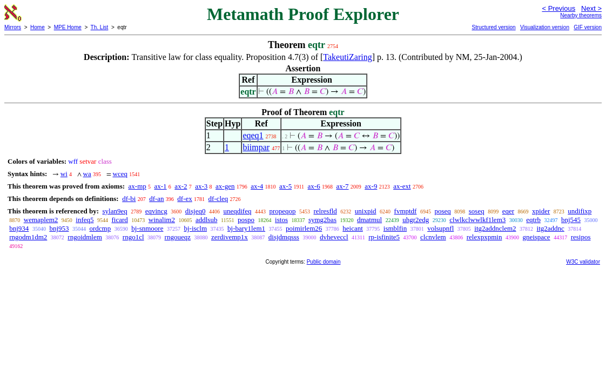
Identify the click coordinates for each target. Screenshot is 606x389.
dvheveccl (334, 237)
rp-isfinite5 (384, 237)
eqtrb (533, 220)
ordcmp (100, 228)
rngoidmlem (85, 237)
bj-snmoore (147, 228)
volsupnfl (440, 228)
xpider (541, 211)
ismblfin (395, 228)
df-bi (129, 198)
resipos (581, 237)
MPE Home (68, 27)
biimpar (256, 147)
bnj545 (571, 220)
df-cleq (218, 198)
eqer (508, 211)
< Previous (558, 8)
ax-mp (137, 186)
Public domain (324, 262)
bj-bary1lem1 (246, 228)
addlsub (206, 220)
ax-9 (371, 186)
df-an (156, 198)
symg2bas (322, 220)
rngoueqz (178, 237)
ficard (120, 220)
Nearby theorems (581, 15)
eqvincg (156, 211)
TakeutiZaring (347, 57)
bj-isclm (195, 228)
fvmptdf (405, 211)
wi (64, 174)
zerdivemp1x (229, 237)
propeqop (282, 211)
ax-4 (257, 186)
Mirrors (12, 27)
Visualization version (544, 27)
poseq (442, 211)
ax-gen (225, 186)
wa (87, 174)
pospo (246, 220)
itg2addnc (550, 228)
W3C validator (583, 262)
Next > (591, 8)
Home (37, 27)
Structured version (493, 27)
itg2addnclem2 (495, 228)
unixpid (365, 211)
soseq (476, 211)
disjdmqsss (283, 237)
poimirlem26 (304, 228)
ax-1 (160, 186)
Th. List (100, 27)
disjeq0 (195, 211)
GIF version (588, 27)
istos (281, 220)
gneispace (536, 237)
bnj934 (19, 228)
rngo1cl (133, 237)
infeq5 (84, 220)
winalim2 (162, 220)
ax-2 (180, 186)
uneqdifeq (237, 211)
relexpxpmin (484, 237)
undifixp (579, 211)
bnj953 (59, 228)
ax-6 (314, 186)
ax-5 (285, 186)
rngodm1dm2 (28, 237)
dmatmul (369, 220)
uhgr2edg (415, 220)
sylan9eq (114, 211)
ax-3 (201, 186)
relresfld (325, 211)
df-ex (184, 198)
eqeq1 (253, 135)
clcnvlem (433, 237)
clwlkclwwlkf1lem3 (477, 220)
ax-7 (342, 186)
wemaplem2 (41, 220)
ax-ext (401, 186)
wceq (120, 174)
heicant (352, 228)
